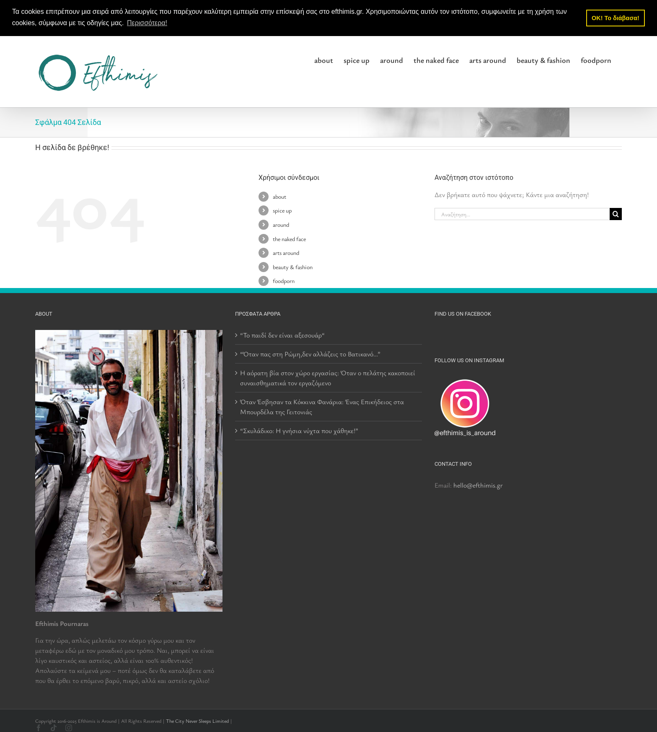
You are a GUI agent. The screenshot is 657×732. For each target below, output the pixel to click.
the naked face (289, 238)
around (281, 224)
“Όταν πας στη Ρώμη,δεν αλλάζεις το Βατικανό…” (310, 353)
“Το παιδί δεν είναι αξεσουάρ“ (282, 334)
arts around (286, 253)
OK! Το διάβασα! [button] (615, 18)
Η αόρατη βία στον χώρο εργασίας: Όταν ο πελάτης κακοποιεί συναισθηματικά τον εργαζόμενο (327, 377)
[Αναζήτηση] (616, 214)
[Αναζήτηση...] (522, 214)
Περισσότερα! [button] (147, 22)
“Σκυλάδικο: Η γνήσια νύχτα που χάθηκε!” (299, 430)
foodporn (284, 281)
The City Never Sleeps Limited (197, 720)
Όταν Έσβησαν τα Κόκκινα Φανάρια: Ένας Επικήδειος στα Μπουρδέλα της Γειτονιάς (322, 406)
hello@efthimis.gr (478, 484)
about (279, 196)
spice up (282, 210)
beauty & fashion (293, 266)
